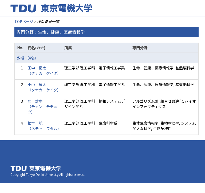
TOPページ (23, 21)
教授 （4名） (27, 58)
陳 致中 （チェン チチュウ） (42, 106)
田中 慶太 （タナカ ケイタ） (44, 70)
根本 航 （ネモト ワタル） (44, 125)
